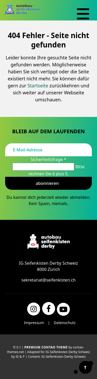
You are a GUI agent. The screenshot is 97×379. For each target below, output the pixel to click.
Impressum (34, 322)
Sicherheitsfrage (48, 159)
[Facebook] (48, 308)
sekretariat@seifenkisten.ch (48, 280)
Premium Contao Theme (46, 347)
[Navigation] (83, 14)
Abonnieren (47, 183)
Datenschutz (65, 322)
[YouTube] (63, 309)
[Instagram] (33, 309)
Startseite (37, 85)
